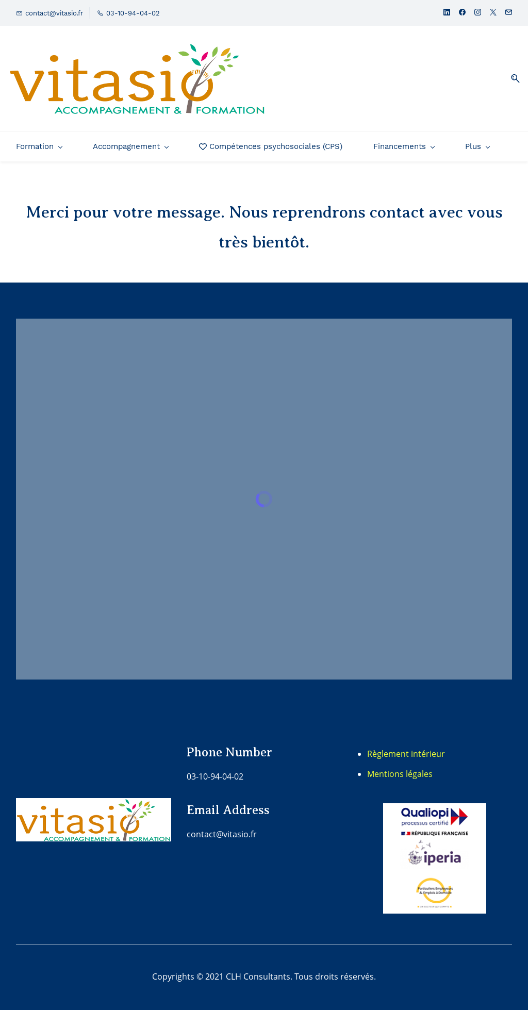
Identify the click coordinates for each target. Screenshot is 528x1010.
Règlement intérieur (406, 753)
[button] (511, 78)
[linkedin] (446, 13)
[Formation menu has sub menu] (39, 146)
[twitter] (493, 13)
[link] (434, 810)
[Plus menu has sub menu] (477, 146)
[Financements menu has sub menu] (403, 146)
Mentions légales (400, 774)
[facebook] (462, 13)
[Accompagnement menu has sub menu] (130, 146)
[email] (508, 13)
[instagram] (477, 13)
